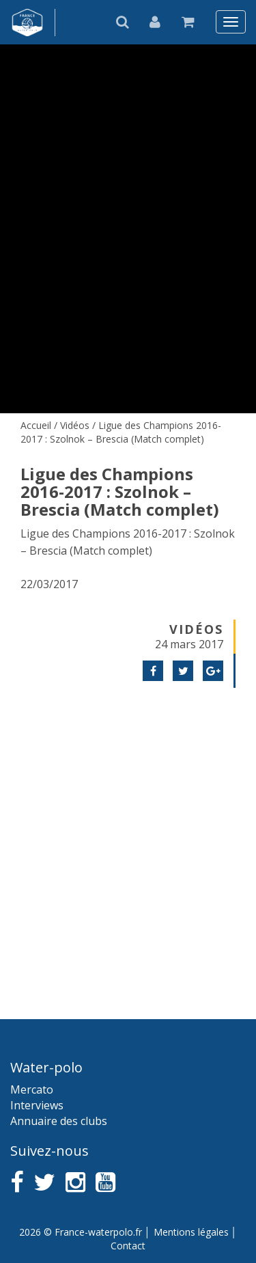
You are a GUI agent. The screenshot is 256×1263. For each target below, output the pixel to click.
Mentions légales (191, 1231)
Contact (128, 1245)
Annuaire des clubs (58, 1120)
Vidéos (74, 425)
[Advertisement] (128, 836)
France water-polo (27, 22)
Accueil (35, 425)
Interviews (36, 1105)
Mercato (31, 1089)
